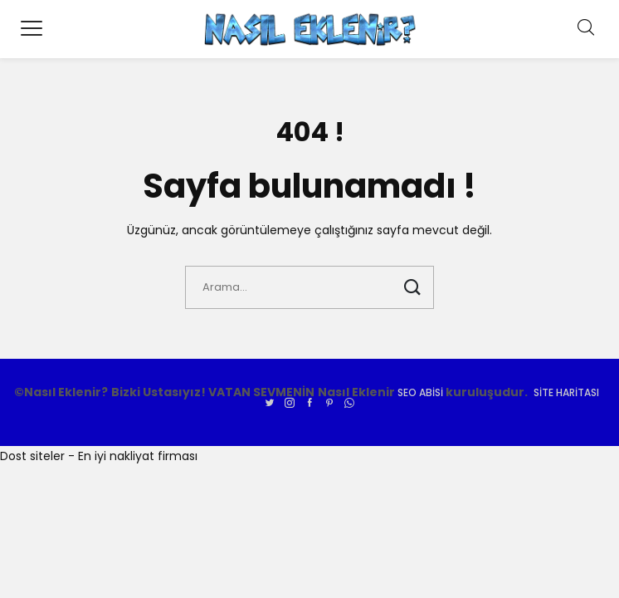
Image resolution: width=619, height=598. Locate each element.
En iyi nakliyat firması (137, 456)
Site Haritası (566, 392)
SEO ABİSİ (420, 392)
